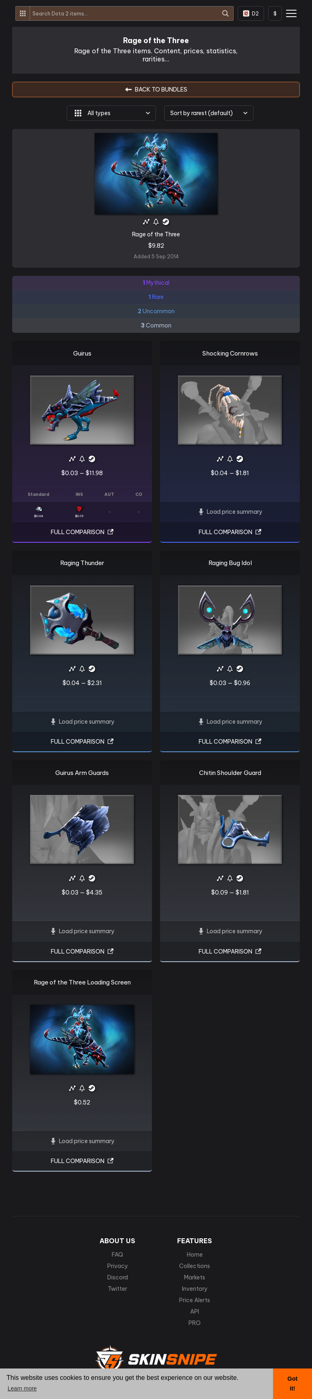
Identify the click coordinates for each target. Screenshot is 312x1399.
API (194, 1311)
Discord (117, 1277)
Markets (194, 1277)
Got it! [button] (292, 1383)
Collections (194, 1266)
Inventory (195, 1288)
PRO (194, 1323)
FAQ (117, 1254)
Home (195, 1254)
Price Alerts (194, 1300)
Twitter (117, 1288)
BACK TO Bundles (156, 89)
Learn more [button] (22, 1388)
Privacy (117, 1266)
